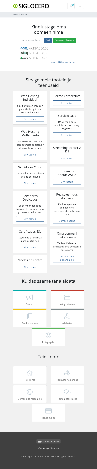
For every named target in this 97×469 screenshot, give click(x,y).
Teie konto (29, 375)
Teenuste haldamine (67, 375)
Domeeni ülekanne (64, 40)
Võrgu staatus (67, 300)
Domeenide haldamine (29, 394)
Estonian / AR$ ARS (48, 441)
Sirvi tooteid (30, 119)
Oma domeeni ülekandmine (67, 258)
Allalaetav (67, 319)
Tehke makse (48, 413)
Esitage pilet (48, 338)
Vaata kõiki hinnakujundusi (63, 62)
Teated (29, 300)
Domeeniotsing (67, 220)
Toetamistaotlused (67, 394)
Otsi (48, 40)
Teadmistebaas (29, 319)
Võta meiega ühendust (48, 448)
